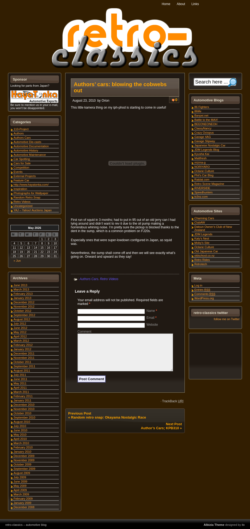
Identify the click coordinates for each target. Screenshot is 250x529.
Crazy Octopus (204, 132)
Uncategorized (23, 206)
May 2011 (20, 383)
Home (166, 4)
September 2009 (24, 468)
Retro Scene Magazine (209, 183)
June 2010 (20, 430)
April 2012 (20, 336)
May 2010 (20, 434)
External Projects (25, 176)
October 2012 (22, 310)
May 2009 (20, 485)
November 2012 (24, 306)
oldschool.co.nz (204, 255)
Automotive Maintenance (30, 154)
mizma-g (200, 162)
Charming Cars (204, 218)
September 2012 (24, 315)
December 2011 (24, 353)
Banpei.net (201, 115)
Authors (19, 133)
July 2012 (20, 323)
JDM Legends (203, 234)
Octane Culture (204, 171)
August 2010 (22, 421)
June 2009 (20, 481)
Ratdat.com (201, 179)
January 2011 (22, 400)
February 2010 (23, 447)
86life (197, 111)
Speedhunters (203, 192)
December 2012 (24, 302)
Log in (198, 285)
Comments (204, 294)
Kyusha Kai (201, 154)
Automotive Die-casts (27, 142)
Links (195, 4)
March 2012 (21, 340)
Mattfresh (200, 158)
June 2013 (20, 285)
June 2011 (20, 379)
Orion (105, 100)
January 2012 (22, 349)
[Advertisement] (215, 357)
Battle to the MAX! (206, 119)
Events (18, 171)
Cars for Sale (22, 163)
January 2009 (22, 502)
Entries (202, 289)
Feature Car (21, 180)
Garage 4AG (202, 136)
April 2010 (20, 438)
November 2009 (24, 460)
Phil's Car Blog (204, 175)
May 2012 (20, 332)
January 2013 (22, 298)
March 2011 (21, 391)
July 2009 (20, 477)
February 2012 (23, 345)
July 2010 (20, 426)
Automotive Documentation (31, 146)
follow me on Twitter (227, 319)
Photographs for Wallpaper (31, 193)
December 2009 (24, 456)
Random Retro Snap (27, 197)
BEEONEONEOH (205, 124)
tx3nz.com (201, 196)
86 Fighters (201, 107)
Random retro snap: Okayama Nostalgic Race (108, 424)
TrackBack (172, 407)
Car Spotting (22, 159)
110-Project (21, 129)
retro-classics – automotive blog (26, 524)
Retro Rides (202, 259)
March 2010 (21, 443)
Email (151, 318)
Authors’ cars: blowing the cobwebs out (120, 87)
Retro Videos (109, 279)
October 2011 (22, 362)
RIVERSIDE (202, 188)
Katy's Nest (201, 238)
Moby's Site (202, 242)
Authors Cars (89, 279)
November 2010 (24, 409)
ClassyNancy (202, 128)
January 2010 (22, 451)
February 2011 (23, 396)
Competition (21, 167)
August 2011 (22, 370)
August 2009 (22, 473)
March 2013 (21, 289)
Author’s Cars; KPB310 (160, 434)
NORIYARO (202, 166)
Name (151, 311)
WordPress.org (204, 298)
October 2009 (22, 464)
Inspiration (20, 188)
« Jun (17, 260)
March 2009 (21, 494)
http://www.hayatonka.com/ (31, 184)
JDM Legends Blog (206, 149)
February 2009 (23, 498)
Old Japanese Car (206, 251)
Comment (84, 331)
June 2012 (20, 327)
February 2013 (23, 293)
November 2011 (24, 357)
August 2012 (22, 319)
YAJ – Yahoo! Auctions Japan (33, 210)
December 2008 (24, 507)
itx (243, 524)
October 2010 (22, 413)
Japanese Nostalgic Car (210, 145)
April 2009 (20, 490)
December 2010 (24, 404)
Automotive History (26, 150)
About (181, 4)
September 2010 (24, 417)
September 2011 (24, 366)
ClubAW (199, 222)
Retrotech (200, 264)
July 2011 (20, 374)
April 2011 (20, 387)
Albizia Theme (214, 524)
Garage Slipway (204, 141)
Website (152, 325)
